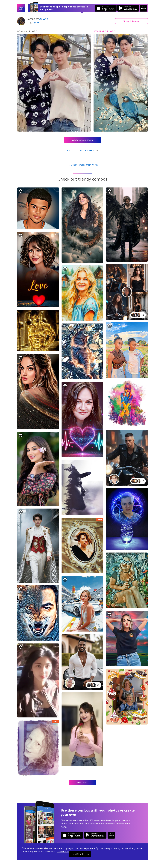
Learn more (63, 851)
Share (131, 21)
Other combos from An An (82, 164)
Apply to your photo (82, 139)
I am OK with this (80, 854)
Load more (82, 782)
